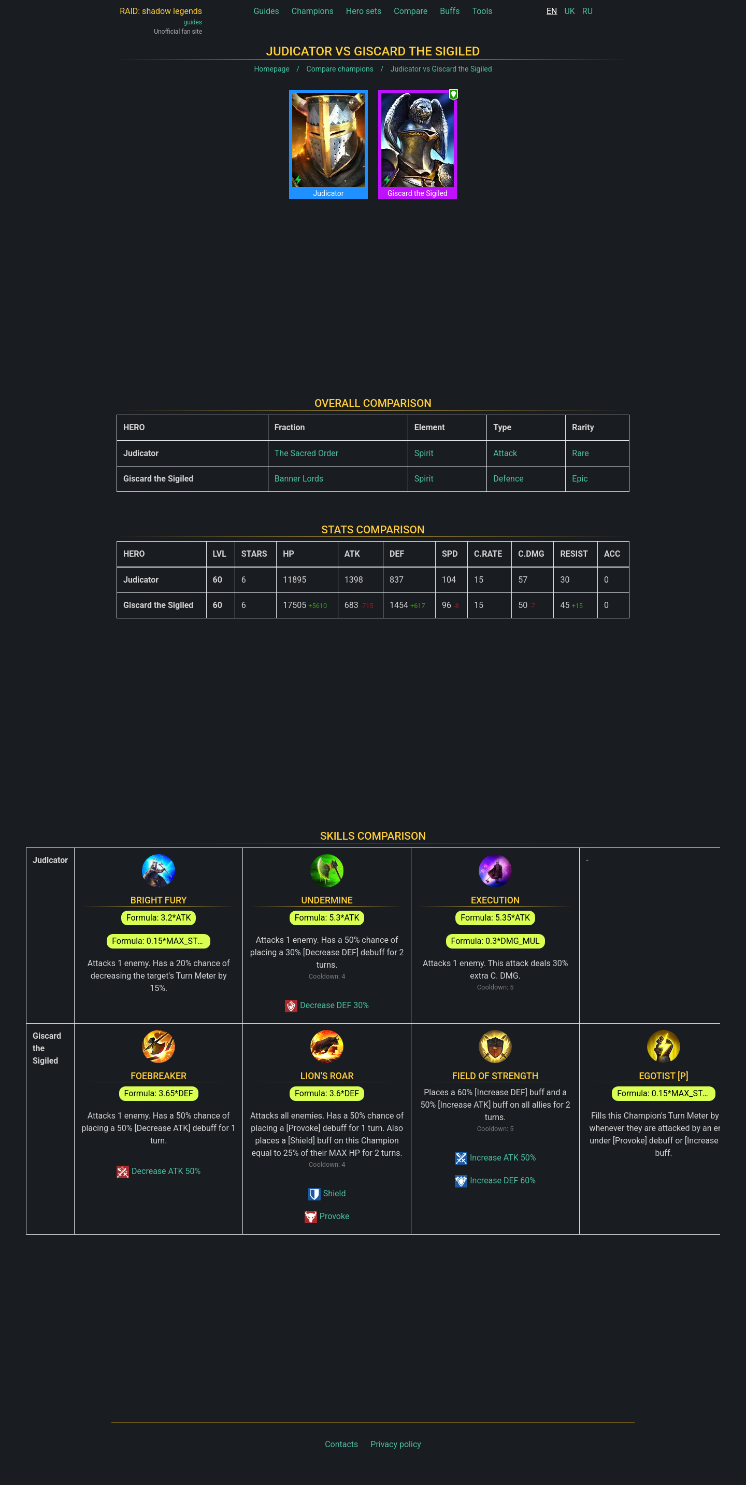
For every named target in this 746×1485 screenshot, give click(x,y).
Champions (313, 11)
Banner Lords (299, 479)
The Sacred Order (306, 453)
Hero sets (364, 11)
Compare (410, 11)
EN (552, 11)
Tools (482, 11)
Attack (505, 453)
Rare (580, 453)
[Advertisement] (373, 289)
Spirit (424, 453)
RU (587, 11)
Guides (266, 11)
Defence (508, 479)
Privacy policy (395, 1444)
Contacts (341, 1444)
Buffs (450, 11)
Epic (579, 479)
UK (569, 11)
